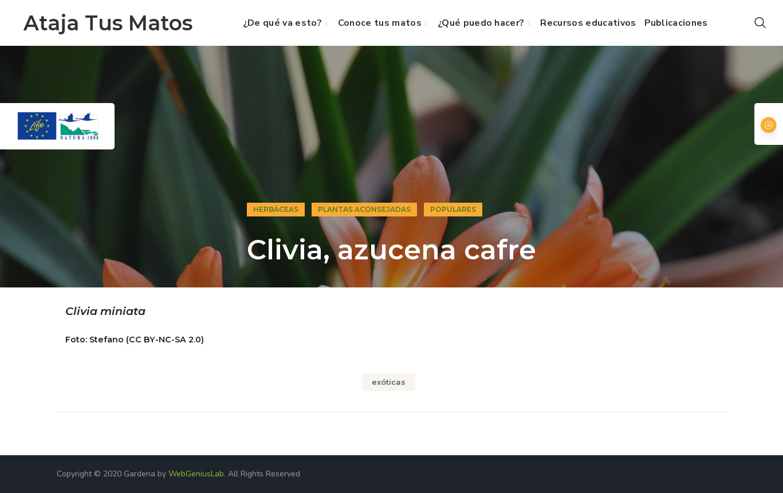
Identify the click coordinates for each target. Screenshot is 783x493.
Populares (453, 209)
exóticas (389, 381)
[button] (760, 23)
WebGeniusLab (196, 473)
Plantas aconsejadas (364, 209)
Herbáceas (275, 209)
